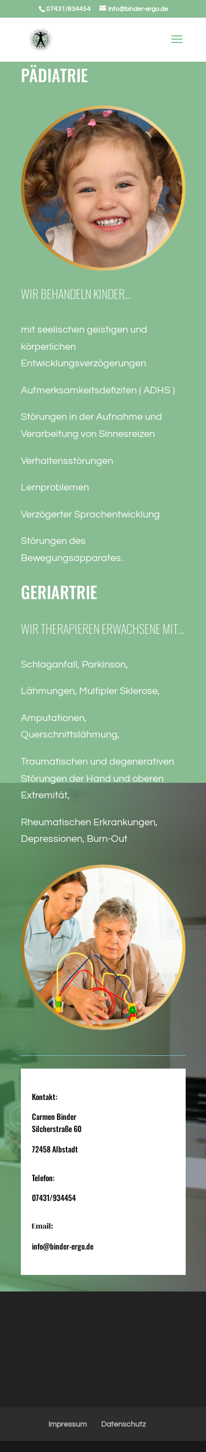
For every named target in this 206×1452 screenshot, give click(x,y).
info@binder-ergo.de (62, 1246)
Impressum (67, 1424)
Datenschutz (123, 1424)
